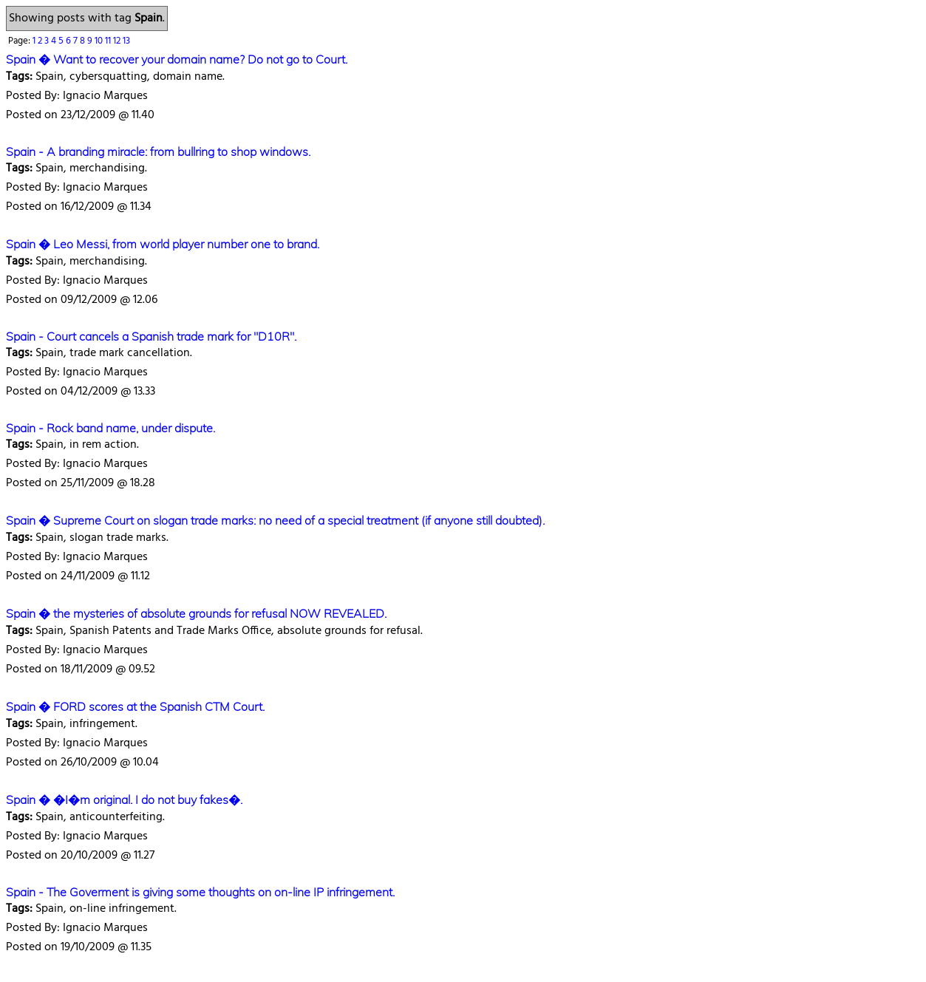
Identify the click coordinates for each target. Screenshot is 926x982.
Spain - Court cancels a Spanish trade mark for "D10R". (151, 336)
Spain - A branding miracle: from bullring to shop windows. (158, 151)
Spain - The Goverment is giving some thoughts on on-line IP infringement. (200, 891)
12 (118, 41)
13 (126, 41)
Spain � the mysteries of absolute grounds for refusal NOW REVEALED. (196, 613)
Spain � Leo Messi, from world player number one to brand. (162, 243)
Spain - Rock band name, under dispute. (110, 427)
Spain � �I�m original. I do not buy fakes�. (124, 799)
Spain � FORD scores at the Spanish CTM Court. (135, 706)
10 (100, 41)
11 (109, 41)
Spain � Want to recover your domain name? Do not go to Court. (176, 59)
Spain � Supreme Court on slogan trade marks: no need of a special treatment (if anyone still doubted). (275, 520)
